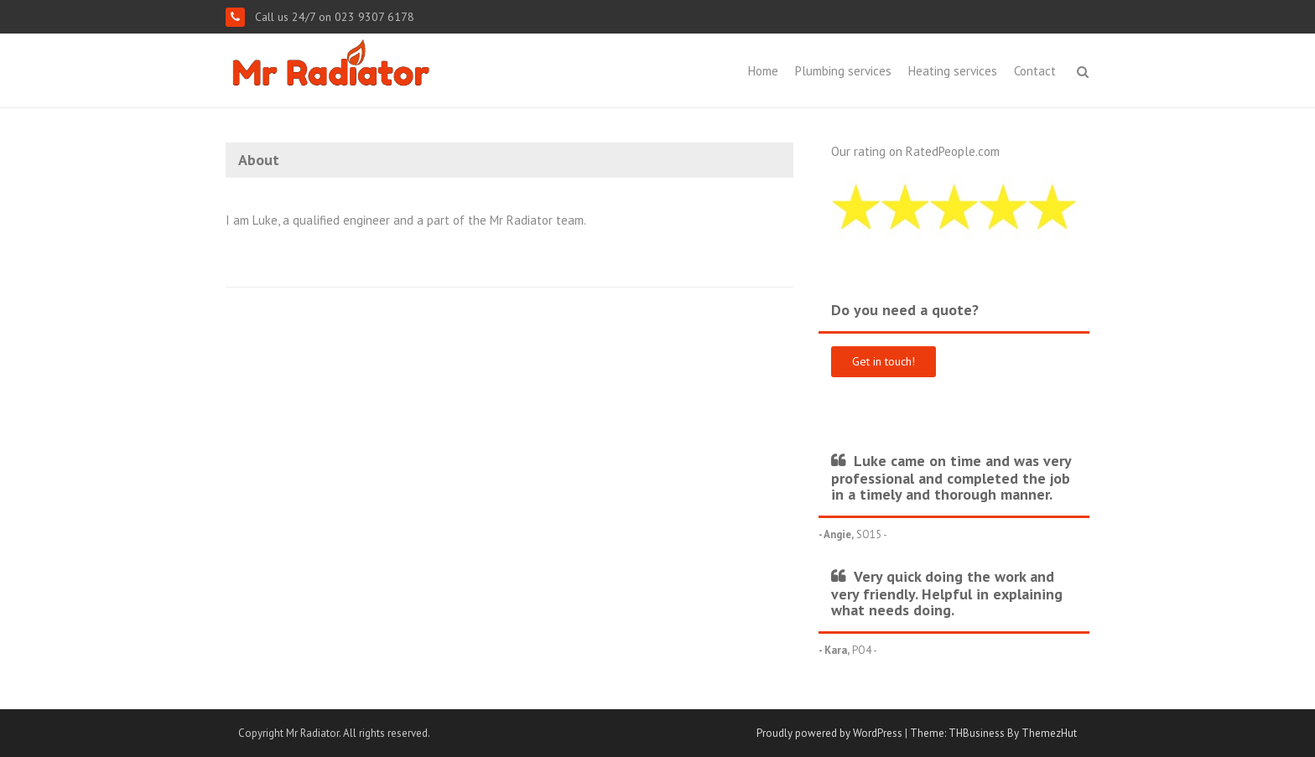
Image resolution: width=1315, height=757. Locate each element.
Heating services (952, 71)
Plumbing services (843, 71)
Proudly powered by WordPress (829, 733)
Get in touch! (883, 361)
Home (763, 71)
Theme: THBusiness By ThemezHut (993, 733)
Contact (1035, 71)
